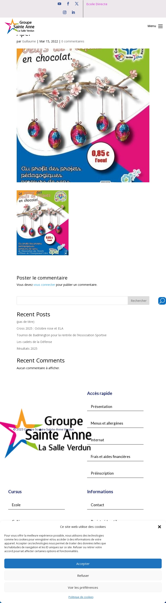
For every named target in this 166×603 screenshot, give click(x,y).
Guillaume (29, 41)
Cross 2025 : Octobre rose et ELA (40, 328)
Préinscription (102, 473)
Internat (97, 440)
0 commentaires (72, 41)
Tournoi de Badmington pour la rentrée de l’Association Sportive (62, 335)
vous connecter (44, 285)
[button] (159, 527)
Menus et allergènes (107, 423)
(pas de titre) (25, 322)
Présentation (101, 406)
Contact (97, 505)
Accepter (83, 563)
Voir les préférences (83, 587)
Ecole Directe (96, 4)
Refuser (83, 575)
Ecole (16, 505)
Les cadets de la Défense (34, 342)
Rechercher (139, 301)
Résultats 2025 (27, 348)
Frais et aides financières (110, 456)
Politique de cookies (81, 597)
